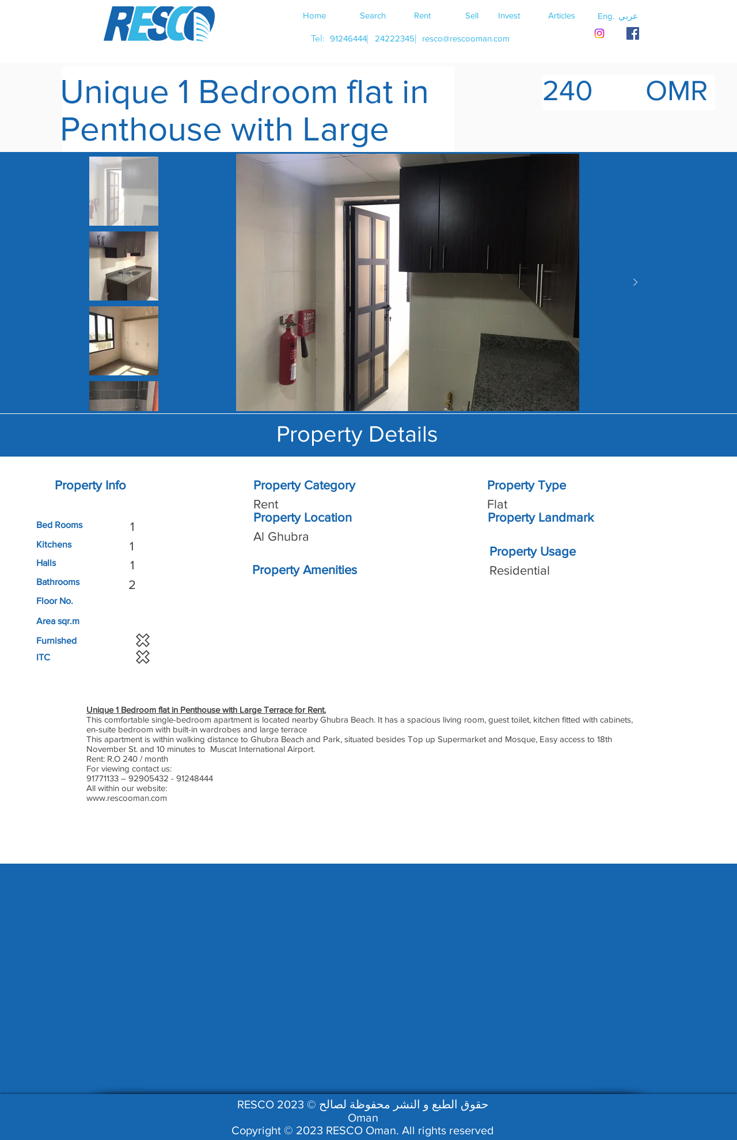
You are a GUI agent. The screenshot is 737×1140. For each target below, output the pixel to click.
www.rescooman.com (126, 798)
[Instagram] (599, 33)
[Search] (372, 15)
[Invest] (509, 15)
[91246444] (348, 38)
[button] (628, 15)
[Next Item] (635, 283)
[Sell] (471, 15)
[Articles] (561, 15)
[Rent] (422, 15)
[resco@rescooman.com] (465, 38)
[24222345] (394, 38)
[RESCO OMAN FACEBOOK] (632, 33)
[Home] (314, 15)
